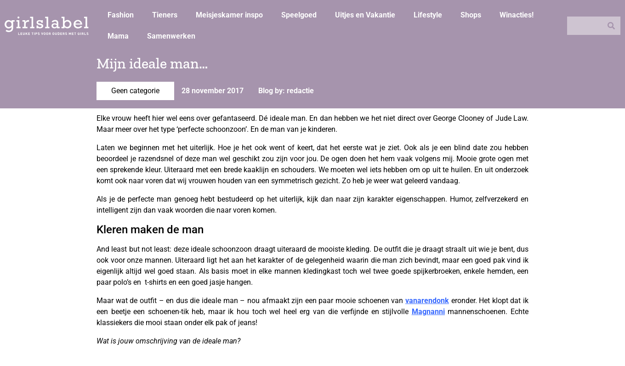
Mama (118, 36)
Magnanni (428, 311)
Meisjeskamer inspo (229, 15)
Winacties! (517, 15)
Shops (470, 15)
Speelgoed (299, 15)
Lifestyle (428, 15)
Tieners (164, 15)
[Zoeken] (611, 26)
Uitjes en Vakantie (365, 15)
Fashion (121, 15)
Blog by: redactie (286, 90)
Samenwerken (171, 36)
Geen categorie (135, 90)
